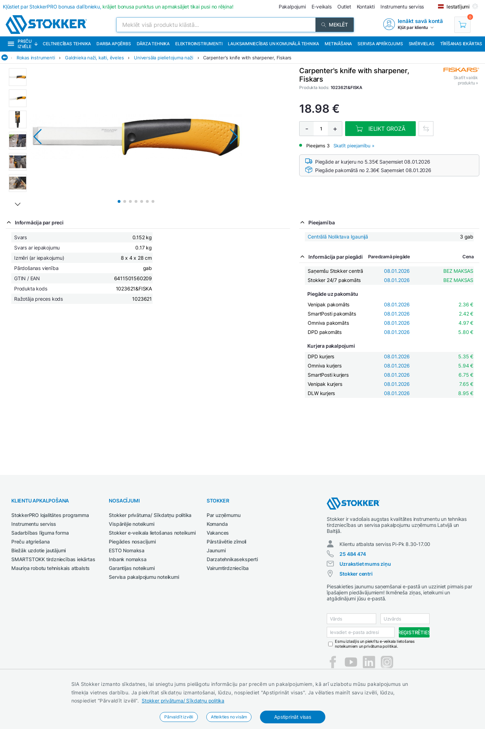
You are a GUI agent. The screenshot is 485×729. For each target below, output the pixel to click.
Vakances (218, 533)
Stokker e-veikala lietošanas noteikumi (152, 533)
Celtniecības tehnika (67, 43)
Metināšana (338, 43)
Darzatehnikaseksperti (232, 559)
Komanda (217, 524)
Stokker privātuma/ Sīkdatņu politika (183, 701)
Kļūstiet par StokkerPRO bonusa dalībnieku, (118, 7)
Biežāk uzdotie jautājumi (38, 550)
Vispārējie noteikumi (131, 524)
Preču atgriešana (30, 542)
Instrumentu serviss (33, 524)
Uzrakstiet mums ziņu (365, 564)
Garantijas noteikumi (131, 568)
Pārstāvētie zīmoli (226, 542)
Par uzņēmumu (224, 515)
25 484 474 (352, 554)
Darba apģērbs (113, 43)
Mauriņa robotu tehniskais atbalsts (50, 568)
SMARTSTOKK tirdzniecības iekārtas (53, 559)
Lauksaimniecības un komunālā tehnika (273, 43)
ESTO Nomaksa (126, 550)
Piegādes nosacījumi (132, 542)
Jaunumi (216, 550)
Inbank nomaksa (127, 559)
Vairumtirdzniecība (228, 568)
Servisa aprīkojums (380, 43)
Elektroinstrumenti (198, 43)
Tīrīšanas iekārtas (461, 43)
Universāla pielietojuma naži (163, 57)
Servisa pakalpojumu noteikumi (144, 577)
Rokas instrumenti (36, 57)
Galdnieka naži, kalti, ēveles (94, 57)
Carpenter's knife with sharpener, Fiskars (247, 57)
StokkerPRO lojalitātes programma (50, 515)
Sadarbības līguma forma (40, 533)
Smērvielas (421, 43)
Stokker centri (355, 574)
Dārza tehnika (153, 43)
